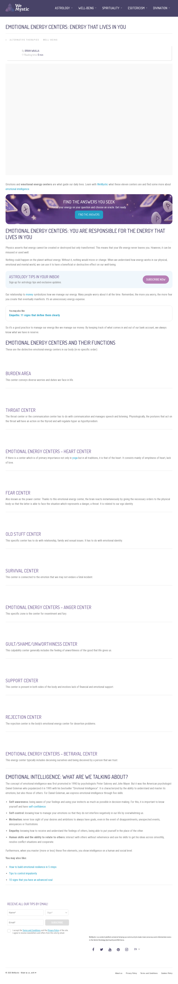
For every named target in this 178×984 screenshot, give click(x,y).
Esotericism (136, 8)
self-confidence (37, 806)
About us (118, 973)
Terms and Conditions (149, 973)
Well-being (50, 40)
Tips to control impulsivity (23, 873)
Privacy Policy (131, 973)
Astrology (62, 8)
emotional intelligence (17, 189)
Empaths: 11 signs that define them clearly (34, 315)
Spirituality (110, 8)
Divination (160, 8)
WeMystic (102, 184)
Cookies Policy (166, 973)
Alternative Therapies (24, 40)
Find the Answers (89, 214)
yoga (75, 458)
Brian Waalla (32, 50)
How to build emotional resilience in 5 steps (32, 867)
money (29, 294)
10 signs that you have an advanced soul (30, 880)
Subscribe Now (155, 279)
